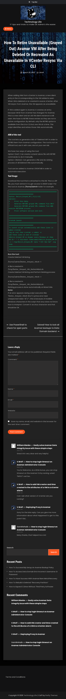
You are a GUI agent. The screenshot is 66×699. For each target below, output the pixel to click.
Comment (13, 359)
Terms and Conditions (15, 677)
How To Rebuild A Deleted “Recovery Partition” (28, 582)
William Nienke (23, 445)
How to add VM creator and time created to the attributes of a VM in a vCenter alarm (38, 487)
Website (11, 410)
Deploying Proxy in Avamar (38, 507)
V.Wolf (41, 72)
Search (10, 547)
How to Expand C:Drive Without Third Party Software (31, 586)
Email (11, 400)
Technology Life (33, 21)
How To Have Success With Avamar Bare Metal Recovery (33, 578)
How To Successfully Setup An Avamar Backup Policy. (31, 567)
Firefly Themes (51, 695)
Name (11, 389)
